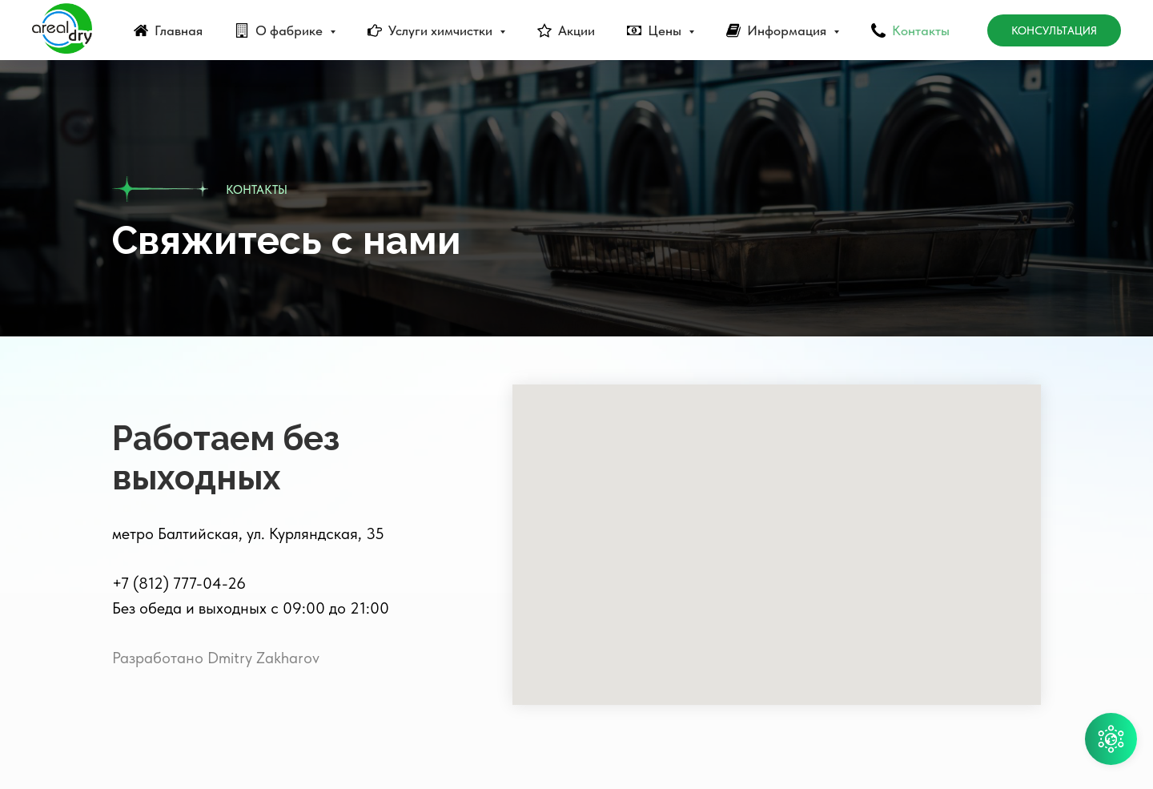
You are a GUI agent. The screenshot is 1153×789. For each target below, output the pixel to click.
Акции (576, 30)
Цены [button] (666, 30)
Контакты (921, 30)
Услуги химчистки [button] (442, 30)
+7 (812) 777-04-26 (179, 583)
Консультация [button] (1054, 30)
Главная (179, 30)
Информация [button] (788, 30)
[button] (1111, 739)
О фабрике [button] (290, 30)
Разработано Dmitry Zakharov (215, 657)
